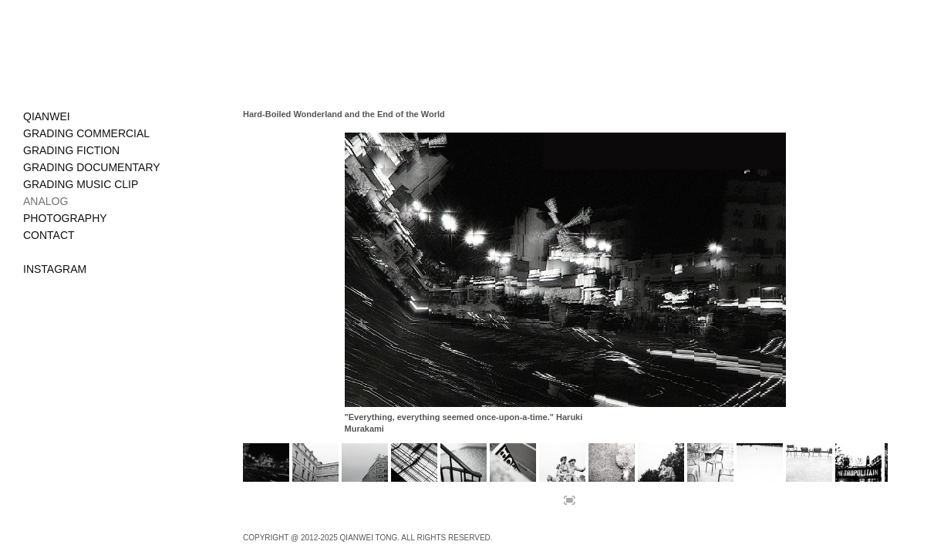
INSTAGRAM (54, 269)
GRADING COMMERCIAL (86, 133)
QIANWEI (46, 116)
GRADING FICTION (71, 150)
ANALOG (45, 201)
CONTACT (49, 235)
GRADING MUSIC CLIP (80, 184)
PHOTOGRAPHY (65, 218)
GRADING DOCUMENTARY (91, 167)
